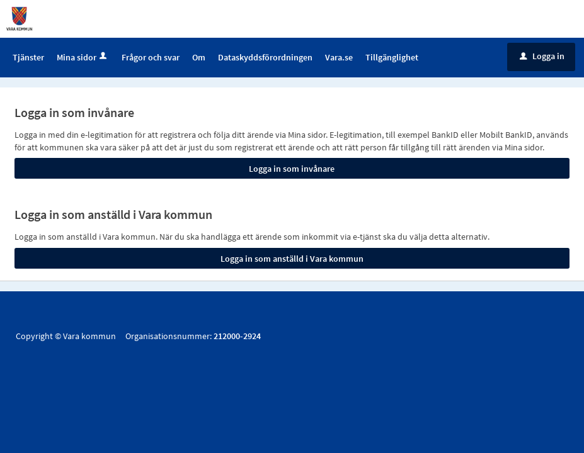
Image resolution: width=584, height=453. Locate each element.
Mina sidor (83, 57)
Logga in (542, 56)
